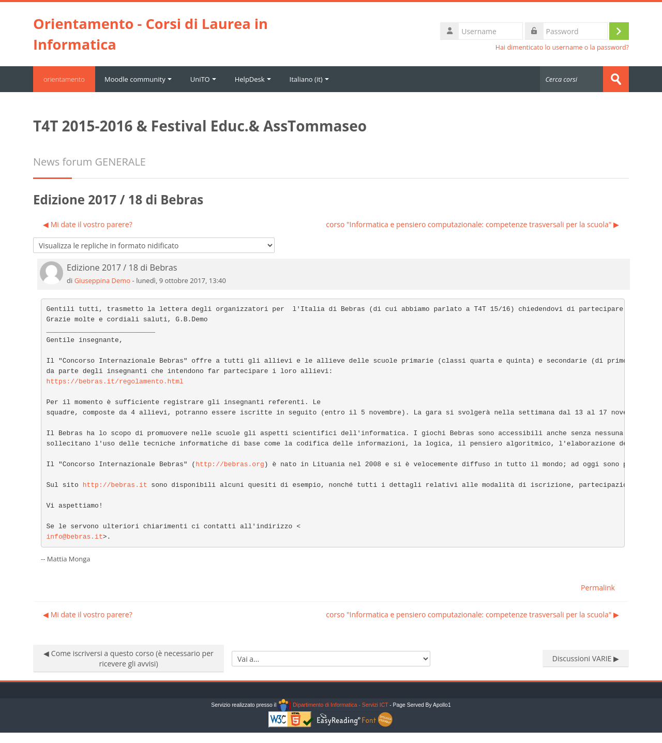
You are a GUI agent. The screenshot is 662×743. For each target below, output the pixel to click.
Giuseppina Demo (102, 280)
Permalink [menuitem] (598, 587)
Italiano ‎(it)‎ (309, 79)
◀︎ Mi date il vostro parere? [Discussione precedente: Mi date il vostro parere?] (87, 224)
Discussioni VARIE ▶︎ (585, 658)
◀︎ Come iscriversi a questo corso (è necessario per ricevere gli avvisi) (128, 658)
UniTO (203, 79)
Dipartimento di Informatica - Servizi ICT (333, 705)
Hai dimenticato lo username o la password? (562, 47)
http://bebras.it (115, 485)
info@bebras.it (75, 537)
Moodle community (138, 79)
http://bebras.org (229, 464)
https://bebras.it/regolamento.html (115, 381)
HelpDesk (253, 79)
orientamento (64, 79)
